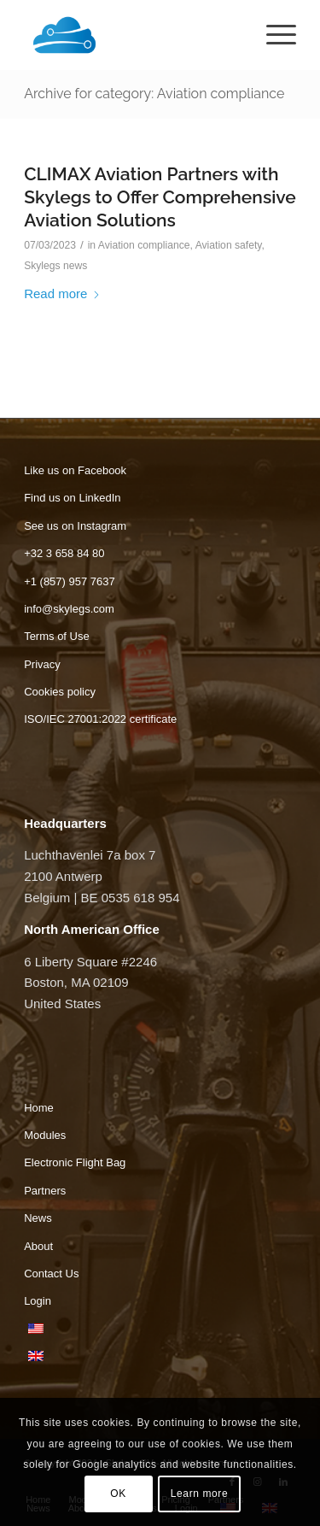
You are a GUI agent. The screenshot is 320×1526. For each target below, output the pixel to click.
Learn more (199, 1494)
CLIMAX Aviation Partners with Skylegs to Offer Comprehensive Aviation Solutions (160, 197)
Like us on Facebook (75, 470)
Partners (45, 1190)
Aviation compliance (144, 245)
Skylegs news (55, 266)
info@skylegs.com (69, 608)
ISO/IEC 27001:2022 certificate (100, 719)
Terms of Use (57, 636)
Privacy (42, 664)
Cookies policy (60, 691)
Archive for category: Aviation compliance (154, 93)
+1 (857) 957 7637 (69, 581)
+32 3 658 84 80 (64, 553)
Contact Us (51, 1273)
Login (37, 1300)
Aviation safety (228, 245)
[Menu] (272, 35)
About (38, 1246)
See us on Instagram (75, 525)
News (38, 1218)
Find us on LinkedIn (72, 497)
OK (118, 1494)
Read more (62, 293)
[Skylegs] (132, 35)
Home (39, 1107)
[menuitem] (272, 35)
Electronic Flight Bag (74, 1162)
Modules (45, 1135)
